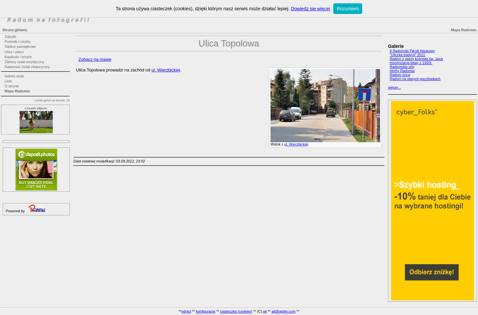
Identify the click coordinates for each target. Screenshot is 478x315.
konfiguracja (205, 311)
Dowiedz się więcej (310, 8)
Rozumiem (348, 8)
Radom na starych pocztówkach (415, 79)
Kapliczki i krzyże (18, 57)
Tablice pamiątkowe (20, 47)
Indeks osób (14, 76)
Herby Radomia (402, 71)
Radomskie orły (402, 67)
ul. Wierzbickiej (296, 144)
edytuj (186, 311)
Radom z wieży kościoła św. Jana (416, 59)
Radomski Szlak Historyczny (27, 67)
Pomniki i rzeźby (18, 42)
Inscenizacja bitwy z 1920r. (411, 63)
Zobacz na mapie (94, 59)
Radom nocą (400, 75)
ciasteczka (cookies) (236, 311)
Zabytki (10, 37)
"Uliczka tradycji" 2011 (407, 55)
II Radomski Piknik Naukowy (412, 51)
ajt (265, 311)
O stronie (12, 86)
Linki (8, 81)
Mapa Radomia (17, 91)
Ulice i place (14, 52)
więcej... (394, 87)
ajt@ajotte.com (283, 311)
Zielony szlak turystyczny (24, 62)
